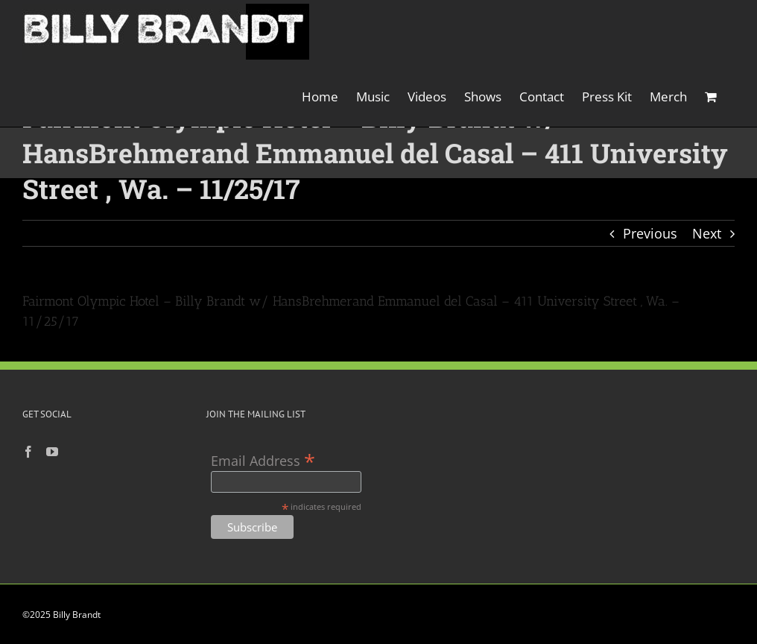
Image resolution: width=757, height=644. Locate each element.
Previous (650, 233)
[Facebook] (28, 452)
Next (706, 233)
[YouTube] (52, 452)
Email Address (263, 459)
